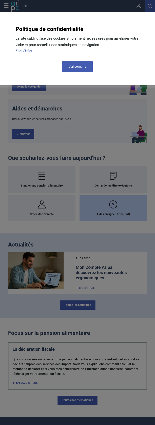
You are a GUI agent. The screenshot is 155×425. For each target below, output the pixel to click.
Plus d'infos (24, 50)
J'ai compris (77, 66)
